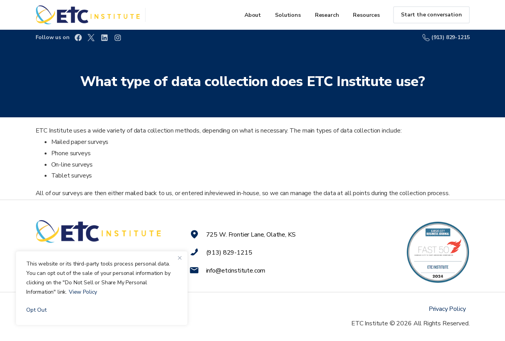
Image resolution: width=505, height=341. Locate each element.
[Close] (179, 257)
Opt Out (36, 310)
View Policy (83, 292)
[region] (102, 288)
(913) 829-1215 (446, 37)
